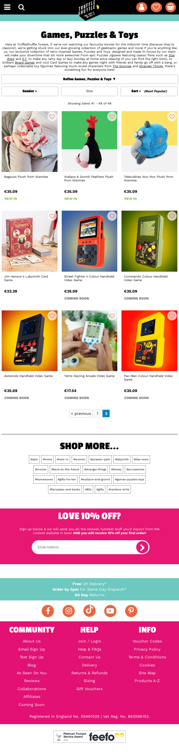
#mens (47, 459)
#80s (88, 489)
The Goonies (122, 66)
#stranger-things (95, 469)
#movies (40, 469)
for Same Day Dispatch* (90, 589)
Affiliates (31, 697)
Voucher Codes (147, 641)
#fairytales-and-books (65, 489)
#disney (116, 469)
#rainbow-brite (119, 489)
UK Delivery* (89, 583)
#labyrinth (122, 459)
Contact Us (89, 657)
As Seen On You (32, 673)
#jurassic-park (100, 459)
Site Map (147, 673)
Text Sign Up (32, 657)
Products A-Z (147, 681)
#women (79, 459)
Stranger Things (151, 66)
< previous (81, 413)
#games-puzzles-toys (129, 479)
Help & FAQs (89, 649)
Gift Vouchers (89, 689)
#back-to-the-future (65, 469)
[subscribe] (142, 547)
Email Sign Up (31, 649)
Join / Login (89, 641)
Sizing (89, 681)
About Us (32, 641)
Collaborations (32, 689)
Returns (90, 595)
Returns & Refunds (89, 673)
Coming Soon (32, 705)
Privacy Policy (147, 649)
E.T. (24, 59)
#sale (34, 459)
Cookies (147, 665)
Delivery (89, 665)
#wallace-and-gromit (95, 479)
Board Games (25, 62)
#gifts (100, 489)
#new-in (62, 459)
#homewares (44, 479)
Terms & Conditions (147, 657)
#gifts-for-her (67, 479)
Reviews (31, 681)
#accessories (135, 469)
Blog (32, 665)
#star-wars (141, 459)
